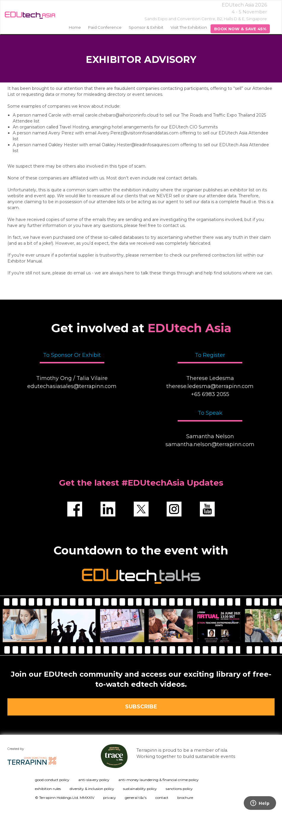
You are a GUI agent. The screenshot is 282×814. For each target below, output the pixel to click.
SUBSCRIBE (141, 706)
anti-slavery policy (93, 780)
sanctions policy (179, 788)
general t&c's (135, 797)
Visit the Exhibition (189, 27)
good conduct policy (52, 780)
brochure (185, 797)
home (75, 27)
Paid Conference (105, 27)
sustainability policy (140, 788)
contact (161, 797)
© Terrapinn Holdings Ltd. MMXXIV (64, 797)
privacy (109, 797)
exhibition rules (48, 788)
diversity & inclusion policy (92, 788)
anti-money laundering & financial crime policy (158, 780)
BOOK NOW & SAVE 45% (240, 28)
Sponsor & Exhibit (146, 27)
